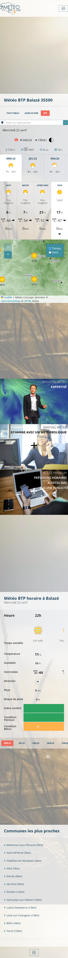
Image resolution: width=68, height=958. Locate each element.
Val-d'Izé (14, 884)
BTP (45, 113)
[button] (34, 257)
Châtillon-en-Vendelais (22, 860)
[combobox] (36, 122)
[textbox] (36, 122)
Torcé (13, 931)
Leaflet (6, 297)
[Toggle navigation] (63, 8)
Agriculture (31, 113)
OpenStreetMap (10, 301)
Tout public (13, 113)
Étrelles (14, 892)
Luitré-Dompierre (20, 907)
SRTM (27, 301)
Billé (12, 923)
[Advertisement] (34, 55)
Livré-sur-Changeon (21, 915)
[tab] (7, 743)
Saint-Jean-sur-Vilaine (23, 900)
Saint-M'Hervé (17, 852)
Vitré (11, 868)
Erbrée (13, 876)
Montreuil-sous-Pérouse (23, 845)
